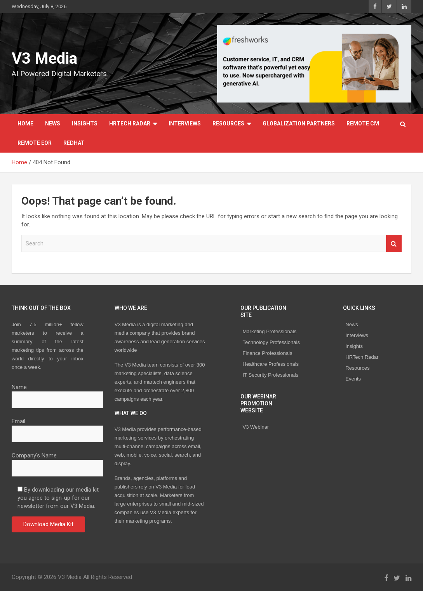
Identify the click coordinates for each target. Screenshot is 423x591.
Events (353, 379)
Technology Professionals (271, 342)
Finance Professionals (267, 353)
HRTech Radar (129, 123)
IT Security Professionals (271, 375)
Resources (228, 123)
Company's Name (57, 461)
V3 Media (44, 58)
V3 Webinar (256, 427)
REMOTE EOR (34, 143)
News (52, 123)
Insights (84, 123)
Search (394, 243)
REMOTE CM (362, 123)
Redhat (74, 143)
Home (25, 123)
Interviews (185, 123)
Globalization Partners (299, 123)
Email (57, 427)
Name (57, 393)
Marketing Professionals (270, 331)
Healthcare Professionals (271, 364)
